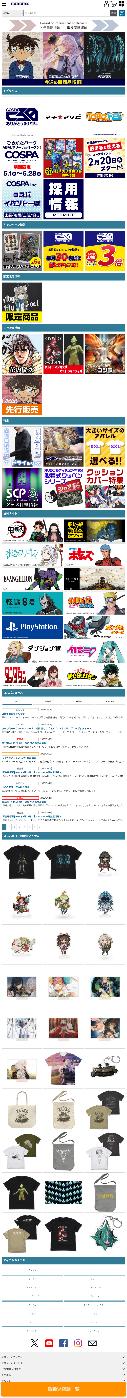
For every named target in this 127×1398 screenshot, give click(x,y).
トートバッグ (33, 1287)
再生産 (79, 701)
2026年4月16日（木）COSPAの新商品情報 (24, 801)
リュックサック (33, 1296)
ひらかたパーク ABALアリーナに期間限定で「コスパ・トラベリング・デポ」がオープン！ (49, 728)
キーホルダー (33, 1331)
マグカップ (94, 1313)
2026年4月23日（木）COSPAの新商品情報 (24, 743)
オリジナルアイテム (12, 1357)
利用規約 (6, 1374)
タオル (33, 1313)
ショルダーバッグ (94, 1287)
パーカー (94, 1270)
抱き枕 (33, 1322)
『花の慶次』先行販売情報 (15, 787)
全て (17, 701)
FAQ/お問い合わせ (11, 1368)
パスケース (94, 1296)
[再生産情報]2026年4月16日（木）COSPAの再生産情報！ (32, 816)
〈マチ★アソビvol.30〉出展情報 (19, 757)
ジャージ (94, 1278)
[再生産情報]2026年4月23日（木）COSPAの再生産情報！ (32, 772)
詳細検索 (122, 13)
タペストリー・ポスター (94, 1304)
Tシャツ (32, 1270)
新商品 (48, 701)
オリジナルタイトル (12, 1363)
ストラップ (94, 1331)
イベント (110, 701)
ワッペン (33, 1304)
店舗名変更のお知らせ (13, 713)
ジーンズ (33, 1278)
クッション (94, 1322)
